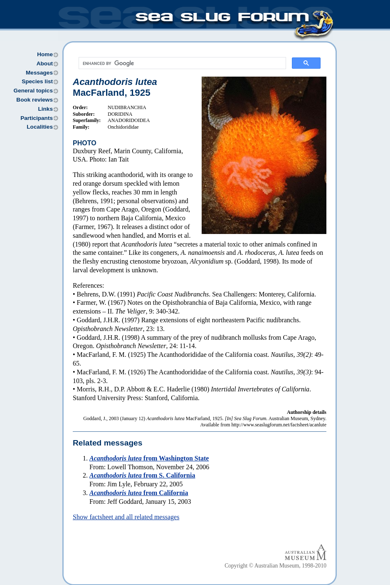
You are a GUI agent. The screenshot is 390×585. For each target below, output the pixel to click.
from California (138, 492)
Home (45, 54)
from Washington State (149, 458)
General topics (33, 90)
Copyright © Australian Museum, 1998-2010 (275, 566)
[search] (181, 63)
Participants (36, 118)
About (45, 63)
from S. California (142, 475)
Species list (37, 81)
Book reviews (34, 100)
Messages (39, 73)
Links (45, 109)
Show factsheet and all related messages (126, 516)
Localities (40, 127)
